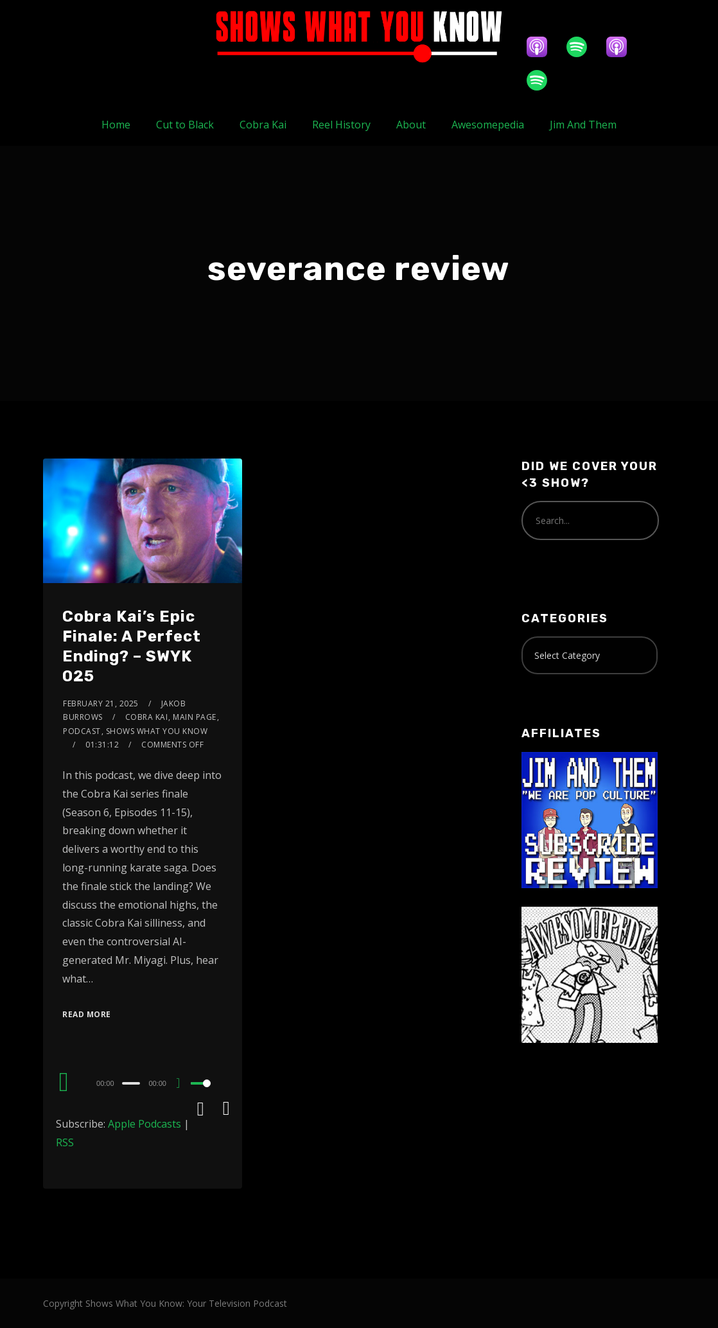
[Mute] (183, 1084)
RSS (65, 1142)
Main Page (194, 717)
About (411, 125)
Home (115, 125)
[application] (142, 1083)
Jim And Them (583, 125)
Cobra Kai (263, 125)
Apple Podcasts (144, 1124)
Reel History (341, 125)
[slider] (131, 1083)
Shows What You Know (157, 731)
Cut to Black (185, 125)
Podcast (82, 731)
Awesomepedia (487, 125)
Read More (86, 1014)
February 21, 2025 (101, 703)
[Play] (63, 1081)
